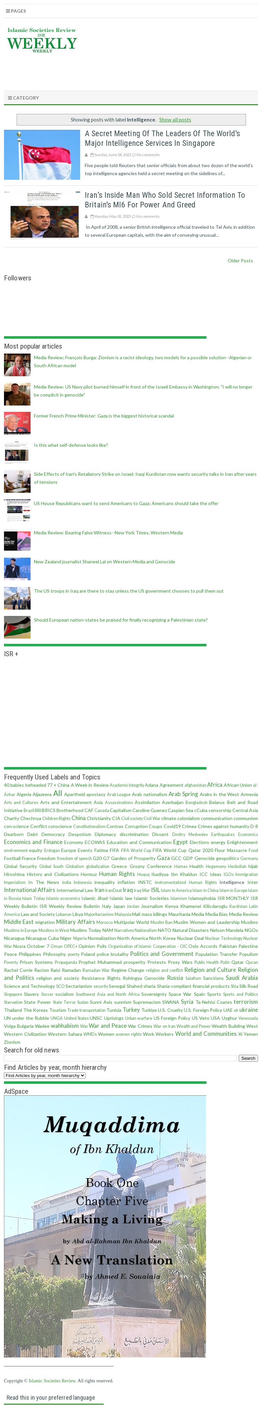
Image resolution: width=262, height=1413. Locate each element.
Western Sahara (65, 1034)
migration (45, 922)
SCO (60, 986)
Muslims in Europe (21, 930)
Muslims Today (85, 930)
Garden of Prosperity (133, 858)
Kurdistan (238, 906)
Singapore (13, 994)
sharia (149, 986)
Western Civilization (25, 1034)
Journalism (152, 906)
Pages (16, 11)
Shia (234, 986)
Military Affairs (75, 921)
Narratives (124, 930)
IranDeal (113, 890)
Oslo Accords (203, 946)
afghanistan (195, 785)
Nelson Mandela (227, 930)
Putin (225, 962)
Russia (175, 977)
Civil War (152, 818)
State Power (37, 1002)
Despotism (79, 834)
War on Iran (165, 1026)
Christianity (99, 818)
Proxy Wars (180, 962)
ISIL (155, 889)
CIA (116, 818)
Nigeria (80, 938)
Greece (119, 866)
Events (85, 850)
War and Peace (108, 1025)
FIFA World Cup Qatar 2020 (183, 850)
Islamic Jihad (94, 898)
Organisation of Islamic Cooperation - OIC (148, 946)
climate (168, 818)
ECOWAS (95, 842)
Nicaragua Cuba (42, 938)
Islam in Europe (233, 890)
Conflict (38, 826)
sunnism (122, 1002)
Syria (187, 1001)
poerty (73, 954)
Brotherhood (70, 810)
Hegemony (216, 866)
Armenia (249, 794)
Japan (119, 906)
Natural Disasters (191, 930)
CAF (88, 810)
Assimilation (147, 802)
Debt (32, 834)
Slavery (31, 994)
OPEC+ (70, 946)
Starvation (13, 1002)
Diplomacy (105, 834)
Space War (180, 994)
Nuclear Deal (190, 938)
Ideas (215, 874)
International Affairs (29, 889)
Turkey (131, 1009)
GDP (188, 858)
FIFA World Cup (136, 850)
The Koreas (35, 1010)
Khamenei (190, 906)
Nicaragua (14, 938)
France (29, 858)
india (66, 882)
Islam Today (33, 898)
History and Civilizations (53, 874)
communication (216, 818)
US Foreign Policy (172, 1018)
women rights (129, 1034)
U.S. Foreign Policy (203, 1010)
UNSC (96, 1018)
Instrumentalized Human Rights (186, 882)
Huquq (143, 874)
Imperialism (15, 882)
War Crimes (140, 1026)
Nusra (19, 946)
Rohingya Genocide (144, 978)
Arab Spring (183, 793)
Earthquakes (223, 834)
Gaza (163, 857)
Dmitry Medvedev (190, 834)
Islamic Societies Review (52, 1380)
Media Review (243, 914)
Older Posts (240, 260)
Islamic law (120, 898)
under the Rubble (30, 1018)
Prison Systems (36, 962)
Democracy (53, 834)
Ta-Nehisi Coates (214, 1002)
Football (12, 858)
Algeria (24, 794)
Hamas (181, 866)
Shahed (134, 986)
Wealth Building (228, 1026)
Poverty (11, 962)
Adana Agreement (164, 785)
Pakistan (228, 946)
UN (7, 1018)
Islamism (179, 898)
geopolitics (227, 858)
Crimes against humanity (223, 826)
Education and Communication (139, 842)
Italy (106, 906)
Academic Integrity (127, 785)
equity (35, 850)
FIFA (114, 850)
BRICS (49, 810)
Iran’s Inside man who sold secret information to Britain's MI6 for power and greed (165, 199)
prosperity (134, 962)
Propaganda (66, 962)
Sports (214, 994)
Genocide (205, 858)
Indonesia (83, 882)
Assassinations (119, 802)
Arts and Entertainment (66, 802)
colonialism (188, 818)
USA (215, 1018)
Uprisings (114, 1018)
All (57, 793)
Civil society (132, 818)
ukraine (248, 1009)
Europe (68, 850)
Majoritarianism (99, 914)
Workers (165, 1034)
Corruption (136, 826)
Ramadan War (96, 970)
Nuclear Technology (223, 938)
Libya (77, 914)
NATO (164, 930)
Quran (252, 962)
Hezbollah (237, 866)
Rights (114, 978)
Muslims (249, 922)
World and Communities (206, 1033)
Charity (11, 818)
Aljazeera (42, 794)
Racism (41, 970)
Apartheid (74, 794)
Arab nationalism (149, 794)
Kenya (171, 906)
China (78, 817)
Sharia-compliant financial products (193, 986)
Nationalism (146, 930)
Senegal (117, 986)
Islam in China (205, 890)
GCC (176, 858)
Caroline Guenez (149, 810)
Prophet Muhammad (100, 962)
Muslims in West (54, 930)
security (100, 986)
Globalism (75, 866)
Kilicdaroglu (215, 906)
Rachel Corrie (18, 970)
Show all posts (175, 120)
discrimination (134, 834)
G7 (106, 858)
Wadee (42, 1026)
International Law (75, 890)
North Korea (162, 938)
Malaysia (123, 914)
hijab (253, 866)
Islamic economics (63, 898)
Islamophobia (202, 898)
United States (76, 1018)
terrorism (246, 1001)
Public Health (207, 962)
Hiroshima (14, 874)
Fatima (101, 850)
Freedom (46, 858)
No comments (148, 154)
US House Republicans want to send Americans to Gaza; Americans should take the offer (126, 503)
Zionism (12, 1042)
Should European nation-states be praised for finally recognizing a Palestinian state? (121, 620)
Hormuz (89, 874)
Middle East (19, 921)
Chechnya (30, 818)
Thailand (13, 1010)
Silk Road (248, 986)
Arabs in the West (219, 794)
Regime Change (128, 970)
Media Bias (216, 914)
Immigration (246, 874)
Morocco (104, 922)
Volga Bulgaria (19, 1026)
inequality (104, 882)
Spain (199, 994)
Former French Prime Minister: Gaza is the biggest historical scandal (104, 416)
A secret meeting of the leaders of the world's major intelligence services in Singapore (162, 138)
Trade (72, 1010)
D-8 (254, 826)
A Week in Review (90, 785)
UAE (228, 1010)
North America (132, 938)
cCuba (200, 810)
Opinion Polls (92, 946)
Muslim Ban (162, 922)
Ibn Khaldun (184, 874)
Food (253, 850)
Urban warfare (138, 1018)
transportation (92, 1010)
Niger (65, 938)
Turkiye (149, 1010)
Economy (73, 842)
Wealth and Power (194, 1026)
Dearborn (14, 834)
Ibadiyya (160, 874)
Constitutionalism (89, 826)
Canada (101, 810)
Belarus (217, 802)
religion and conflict (164, 970)
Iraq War (142, 890)
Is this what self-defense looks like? (71, 445)
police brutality (112, 954)
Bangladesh (196, 802)
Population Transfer (216, 954)
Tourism (57, 1010)
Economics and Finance (33, 841)
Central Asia (245, 810)
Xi (240, 1034)
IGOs (229, 874)
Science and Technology (29, 986)
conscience (60, 826)
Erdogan (52, 850)
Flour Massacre (231, 850)
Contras (114, 826)
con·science (16, 826)
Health (196, 866)
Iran (99, 889)
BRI (38, 810)
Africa (214, 784)
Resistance (93, 978)
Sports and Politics (240, 994)
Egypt (180, 841)
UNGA (57, 1018)
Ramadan (71, 970)
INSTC (145, 882)
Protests (156, 962)
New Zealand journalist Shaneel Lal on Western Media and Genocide (104, 561)
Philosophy (54, 954)
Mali (136, 914)
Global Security (20, 866)
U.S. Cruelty (170, 1010)
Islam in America (176, 890)
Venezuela (248, 1018)
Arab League (119, 794)
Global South (51, 866)
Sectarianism (79, 986)
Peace (10, 954)
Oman (57, 946)
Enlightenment (242, 842)
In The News (43, 882)
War (84, 1026)
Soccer (47, 994)
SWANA (170, 1002)
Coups (155, 826)
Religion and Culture (210, 969)
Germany (249, 858)
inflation (126, 882)
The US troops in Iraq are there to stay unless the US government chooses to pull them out (129, 591)
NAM (107, 930)
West (252, 1026)
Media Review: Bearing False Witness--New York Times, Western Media (108, 532)
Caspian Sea (180, 810)
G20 (97, 858)
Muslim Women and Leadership (206, 922)
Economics (248, 834)
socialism (64, 994)
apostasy (95, 794)
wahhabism (65, 1025)
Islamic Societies (151, 898)
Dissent (160, 834)
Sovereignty (154, 994)
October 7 (38, 946)
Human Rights (117, 873)
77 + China (58, 785)
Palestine (248, 946)
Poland (88, 954)
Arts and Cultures (21, 802)
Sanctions (213, 978)
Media (198, 914)
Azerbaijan (173, 802)
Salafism (193, 978)
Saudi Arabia (242, 977)
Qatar (237, 962)
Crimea (189, 826)
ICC (203, 874)
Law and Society (38, 914)
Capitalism (120, 810)
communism (245, 818)
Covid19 (172, 826)
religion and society (58, 978)
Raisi (55, 970)
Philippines (30, 954)
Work (148, 1034)
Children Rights (56, 818)
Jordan (133, 906)
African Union (238, 785)
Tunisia (113, 1010)
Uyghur (229, 1018)
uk (236, 1010)
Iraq (128, 889)
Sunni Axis (101, 1002)
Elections (199, 842)
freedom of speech (74, 858)
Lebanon (63, 914)
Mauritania (180, 914)
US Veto (200, 1018)
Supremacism (147, 1002)
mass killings (155, 914)
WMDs (90, 1034)
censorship (219, 810)
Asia (98, 802)
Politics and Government (161, 953)
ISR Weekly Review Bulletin (70, 906)
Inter (252, 882)
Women (106, 1034)
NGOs (251, 930)
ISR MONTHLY (233, 898)
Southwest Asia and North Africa (107, 994)
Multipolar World (131, 922)
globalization (97, 866)
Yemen (251, 1034)
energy (218, 842)
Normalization (102, 938)
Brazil (29, 810)
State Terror (64, 1002)
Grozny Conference (151, 866)
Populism (248, 954)
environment (16, 850)
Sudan (82, 1002)
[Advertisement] (137, 70)
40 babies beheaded (25, 785)
